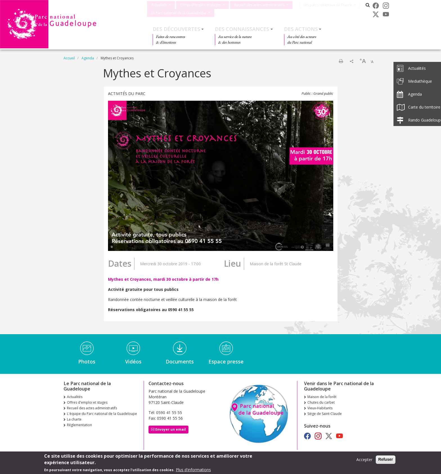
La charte (74, 419)
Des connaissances (242, 29)
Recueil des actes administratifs (259, 5)
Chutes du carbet (321, 402)
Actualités (159, 5)
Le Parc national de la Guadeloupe (178, 12)
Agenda (88, 58)
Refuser (385, 459)
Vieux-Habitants (319, 408)
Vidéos (133, 361)
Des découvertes (176, 29)
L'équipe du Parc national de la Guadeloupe (102, 413)
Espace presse (226, 361)
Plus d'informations (193, 470)
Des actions (301, 29)
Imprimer (341, 61)
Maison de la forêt (321, 396)
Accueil (69, 58)
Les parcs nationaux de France (330, 5)
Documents (180, 361)
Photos (86, 361)
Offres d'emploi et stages (200, 5)
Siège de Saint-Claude (324, 413)
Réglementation (79, 425)
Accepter (364, 459)
